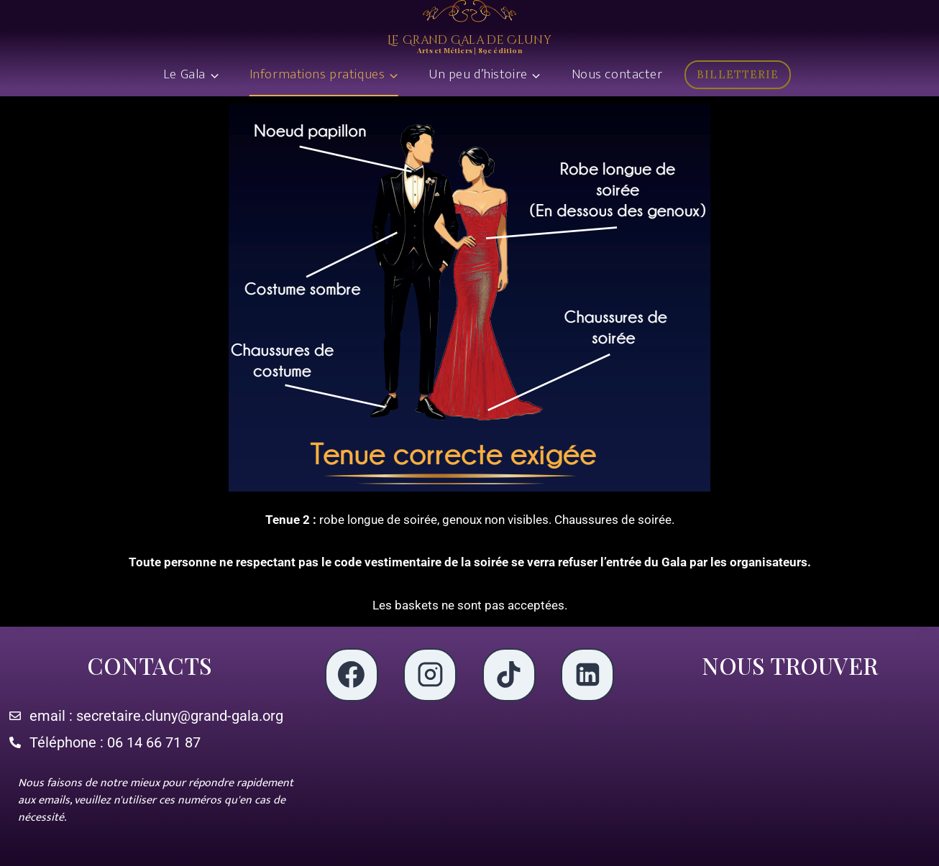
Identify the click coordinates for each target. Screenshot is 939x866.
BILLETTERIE (738, 74)
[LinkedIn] (587, 674)
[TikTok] (509, 674)
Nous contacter (617, 74)
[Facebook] (351, 674)
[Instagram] (430, 674)
